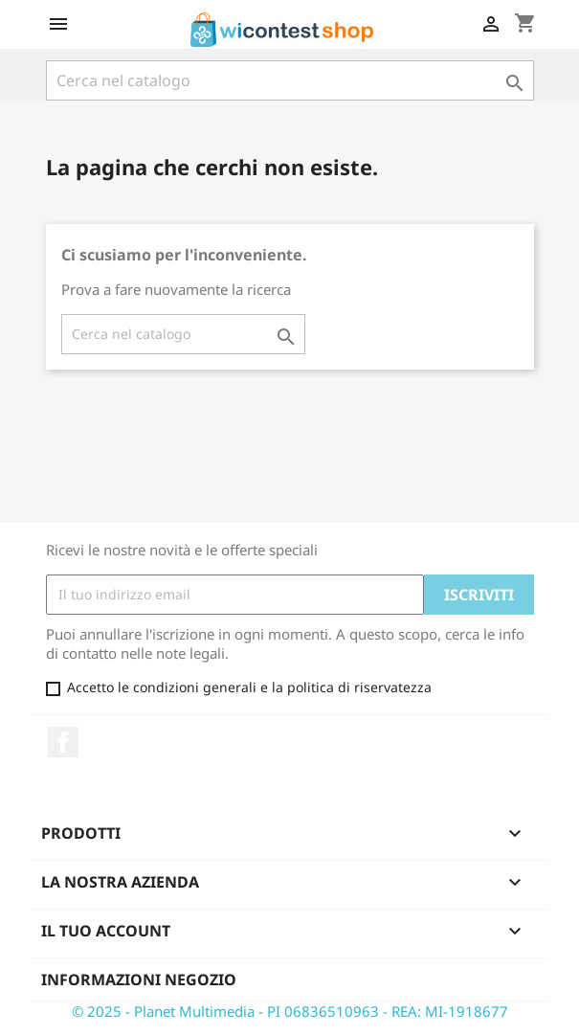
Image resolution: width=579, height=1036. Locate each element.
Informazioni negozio (138, 979)
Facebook (63, 742)
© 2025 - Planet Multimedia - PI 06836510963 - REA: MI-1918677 (290, 1011)
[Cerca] (290, 80)
